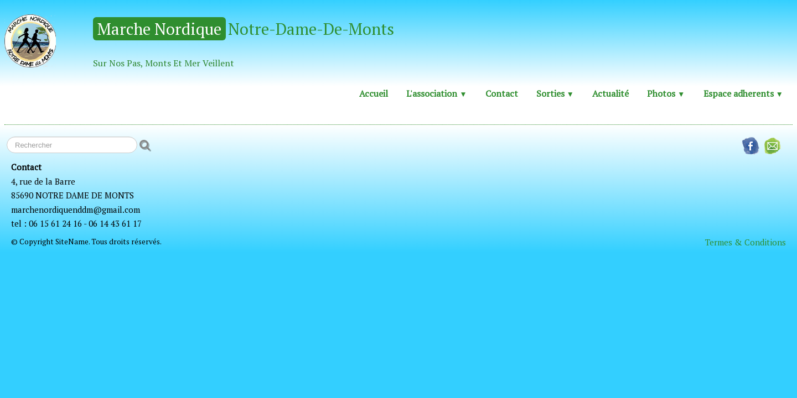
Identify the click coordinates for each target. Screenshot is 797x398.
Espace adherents (743, 93)
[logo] (203, 41)
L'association (436, 93)
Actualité (610, 93)
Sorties (555, 93)
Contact (501, 93)
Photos (666, 93)
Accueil (373, 93)
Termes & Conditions (745, 242)
